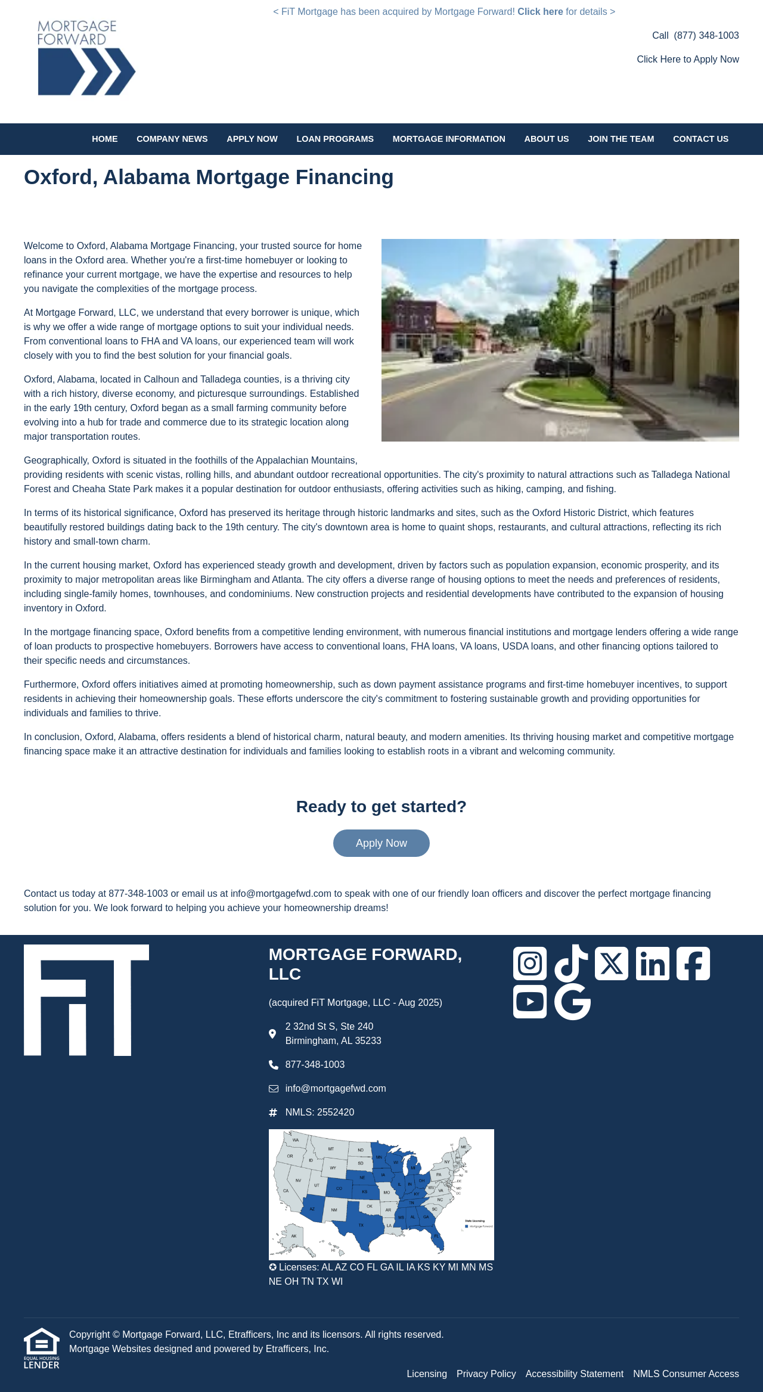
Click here (540, 12)
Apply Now (252, 139)
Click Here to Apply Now (688, 59)
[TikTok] (571, 963)
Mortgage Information (449, 139)
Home (104, 139)
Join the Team (621, 139)
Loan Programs (335, 139)
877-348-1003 (315, 1064)
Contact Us (700, 139)
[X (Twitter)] (611, 963)
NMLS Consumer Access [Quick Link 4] (686, 1374)
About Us (547, 139)
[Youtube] (530, 1002)
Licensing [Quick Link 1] (427, 1374)
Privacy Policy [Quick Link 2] (486, 1374)
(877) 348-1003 (706, 35)
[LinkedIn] (652, 963)
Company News (172, 139)
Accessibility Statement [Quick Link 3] (575, 1374)
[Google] (572, 1002)
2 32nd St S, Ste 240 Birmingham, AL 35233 (334, 1033)
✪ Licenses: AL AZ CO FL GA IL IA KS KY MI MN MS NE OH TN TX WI (381, 1274)
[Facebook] (693, 963)
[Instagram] (530, 963)
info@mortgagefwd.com (336, 1088)
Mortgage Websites (111, 1349)
